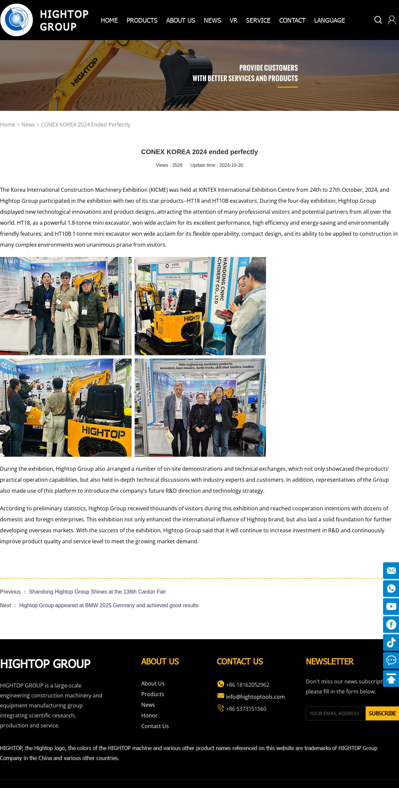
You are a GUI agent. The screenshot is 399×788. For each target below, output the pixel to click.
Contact (292, 20)
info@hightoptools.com (251, 696)
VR (233, 20)
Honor (149, 715)
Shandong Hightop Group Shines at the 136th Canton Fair (97, 592)
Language (329, 20)
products (142, 20)
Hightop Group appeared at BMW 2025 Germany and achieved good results (109, 605)
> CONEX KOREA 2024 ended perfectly (83, 124)
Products (152, 694)
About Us (153, 683)
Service (258, 20)
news (28, 124)
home (109, 20)
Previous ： (14, 592)
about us (180, 20)
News (212, 20)
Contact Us (155, 726)
